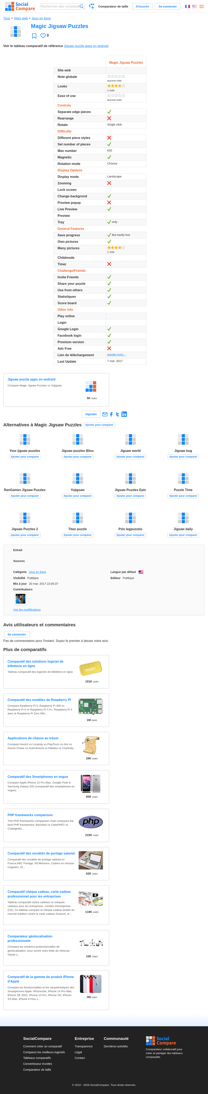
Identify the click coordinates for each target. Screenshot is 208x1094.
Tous (6, 18)
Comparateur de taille (113, 6)
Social (165, 1041)
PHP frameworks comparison (30, 815)
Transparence (84, 1046)
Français (187, 6)
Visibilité (19, 578)
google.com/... (116, 354)
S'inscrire (142, 6)
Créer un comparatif (91, 7)
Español (201, 6)
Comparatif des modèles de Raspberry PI (39, 700)
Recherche (82, 6)
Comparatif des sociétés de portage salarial (41, 853)
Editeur (115, 578)
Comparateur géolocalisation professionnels (30, 938)
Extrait (17, 550)
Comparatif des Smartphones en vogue (38, 776)
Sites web (21, 18)
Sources (19, 561)
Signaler (91, 414)
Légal (78, 1052)
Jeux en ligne (41, 18)
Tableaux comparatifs (37, 1058)
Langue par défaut (123, 572)
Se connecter (167, 6)
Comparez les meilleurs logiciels (44, 1052)
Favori (34, 36)
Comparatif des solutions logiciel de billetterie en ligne (35, 664)
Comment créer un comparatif (42, 1046)
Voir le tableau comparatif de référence (33, 46)
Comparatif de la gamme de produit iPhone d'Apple (41, 979)
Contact (80, 1058)
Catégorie (20, 572)
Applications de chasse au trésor (33, 738)
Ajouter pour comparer (99, 424)
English (194, 6)
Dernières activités (116, 1046)
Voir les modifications (27, 609)
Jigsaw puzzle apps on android (86, 46)
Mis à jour (20, 583)
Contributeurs (22, 589)
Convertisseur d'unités (37, 1063)
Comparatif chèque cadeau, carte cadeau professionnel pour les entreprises (39, 894)
